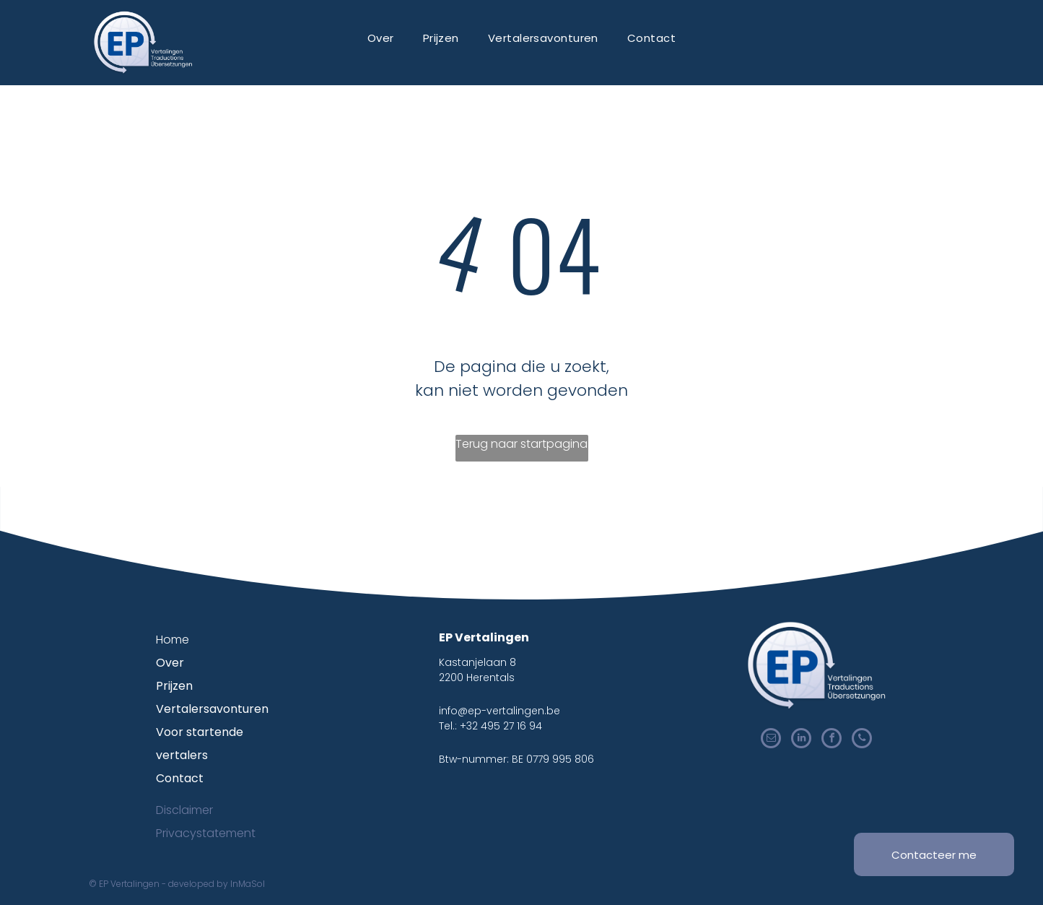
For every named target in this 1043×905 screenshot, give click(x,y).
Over (170, 662)
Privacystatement (206, 833)
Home (172, 639)
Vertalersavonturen (212, 709)
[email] (771, 740)
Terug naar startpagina (521, 444)
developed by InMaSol (216, 884)
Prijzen (174, 685)
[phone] (862, 740)
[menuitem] (381, 38)
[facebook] (831, 740)
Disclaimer (184, 810)
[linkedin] (801, 740)
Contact (180, 778)
